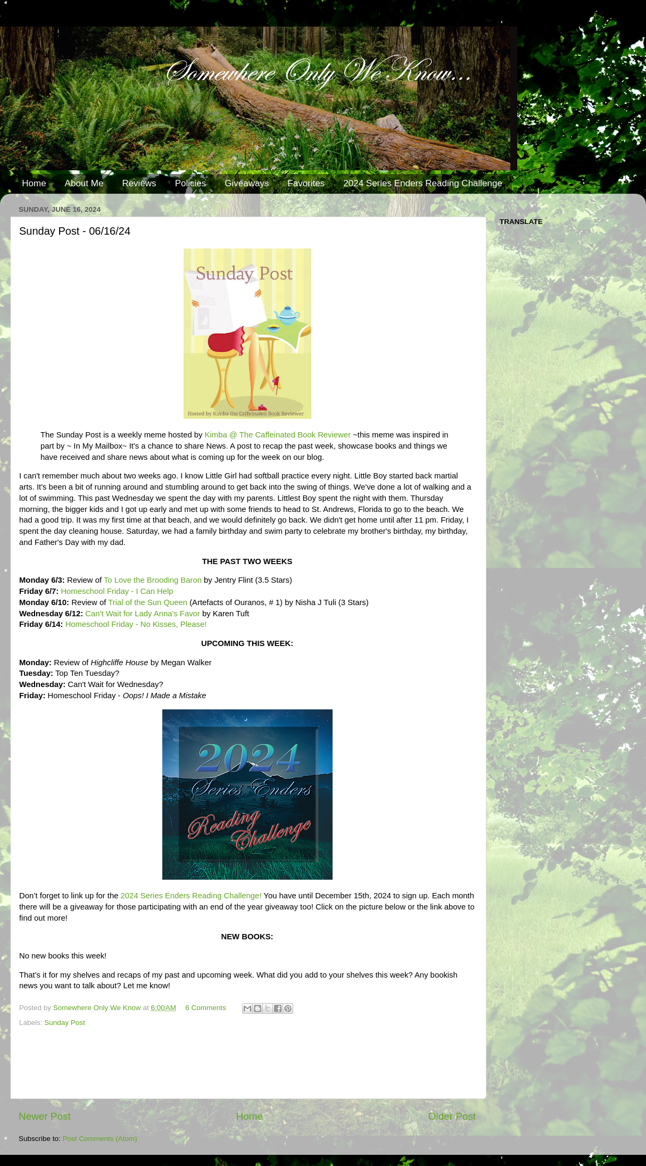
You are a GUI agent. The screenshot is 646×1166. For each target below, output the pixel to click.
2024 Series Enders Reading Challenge (422, 183)
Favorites (306, 183)
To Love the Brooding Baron (153, 580)
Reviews (139, 183)
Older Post (452, 1116)
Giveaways (247, 183)
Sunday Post (64, 1023)
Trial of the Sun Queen (147, 602)
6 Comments (205, 1008)
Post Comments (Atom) (100, 1139)
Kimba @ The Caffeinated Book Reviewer (278, 435)
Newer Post (45, 1116)
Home (34, 183)
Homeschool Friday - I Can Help (117, 591)
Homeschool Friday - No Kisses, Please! (136, 624)
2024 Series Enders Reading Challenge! (191, 895)
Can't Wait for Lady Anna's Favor (142, 613)
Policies (190, 183)
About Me (84, 183)
